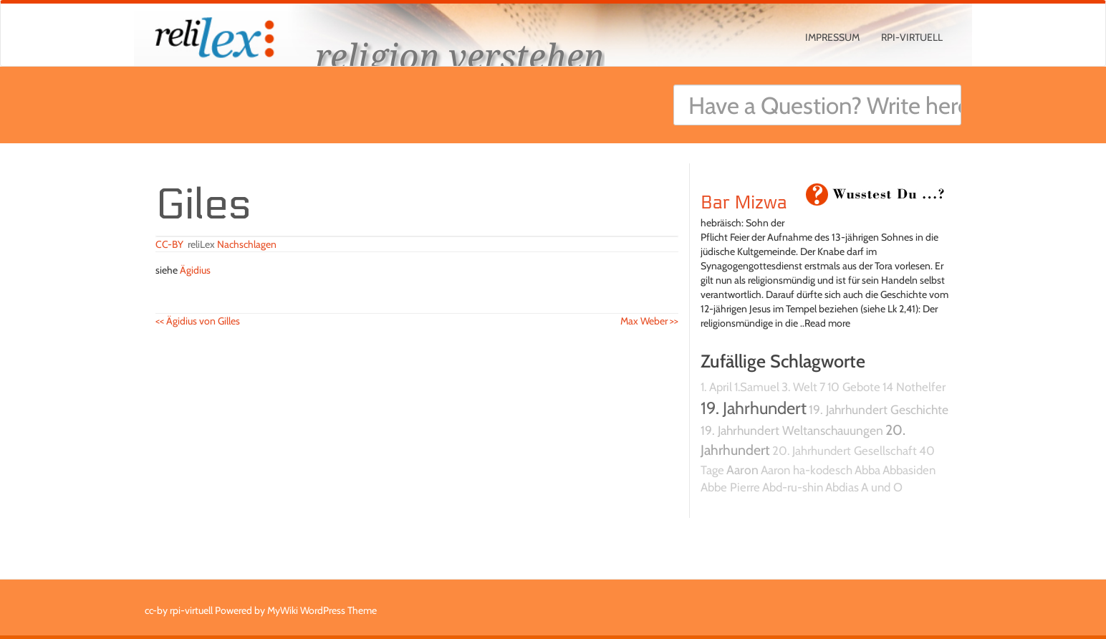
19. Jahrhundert (754, 408)
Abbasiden (909, 470)
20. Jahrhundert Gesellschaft (844, 450)
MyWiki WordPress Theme (322, 610)
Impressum (832, 37)
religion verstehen (460, 55)
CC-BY (169, 244)
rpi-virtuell (912, 37)
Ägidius (195, 270)
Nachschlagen (246, 244)
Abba (867, 470)
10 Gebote (853, 387)
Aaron (742, 469)
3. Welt (799, 387)
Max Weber (649, 320)
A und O (882, 487)
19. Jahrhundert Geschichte (878, 409)
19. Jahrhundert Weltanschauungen (792, 430)
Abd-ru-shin (792, 487)
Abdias (842, 487)
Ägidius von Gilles (197, 320)
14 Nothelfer (914, 387)
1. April (716, 387)
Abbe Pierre (730, 487)
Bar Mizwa (744, 202)
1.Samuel (756, 387)
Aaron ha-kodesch (806, 470)
